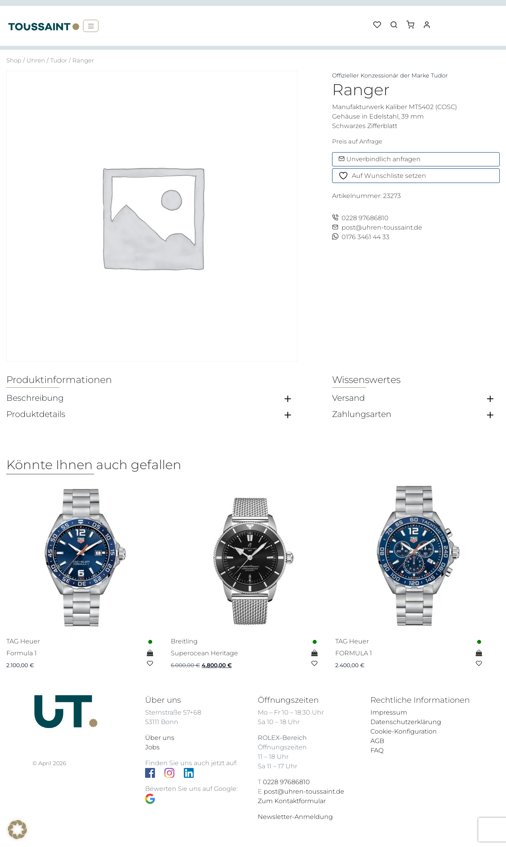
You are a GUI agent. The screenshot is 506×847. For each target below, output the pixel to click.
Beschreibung (35, 398)
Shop (13, 60)
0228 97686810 (360, 218)
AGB (377, 741)
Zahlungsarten (361, 414)
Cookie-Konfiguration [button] (403, 731)
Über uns (159, 737)
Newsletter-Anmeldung (295, 817)
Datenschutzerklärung (405, 722)
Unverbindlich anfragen (379, 159)
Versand (348, 398)
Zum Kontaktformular (292, 801)
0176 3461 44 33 (360, 237)
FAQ (376, 750)
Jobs (152, 747)
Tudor (58, 60)
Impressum (388, 712)
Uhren (35, 60)
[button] (413, 21)
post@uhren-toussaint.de (377, 227)
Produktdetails (35, 414)
